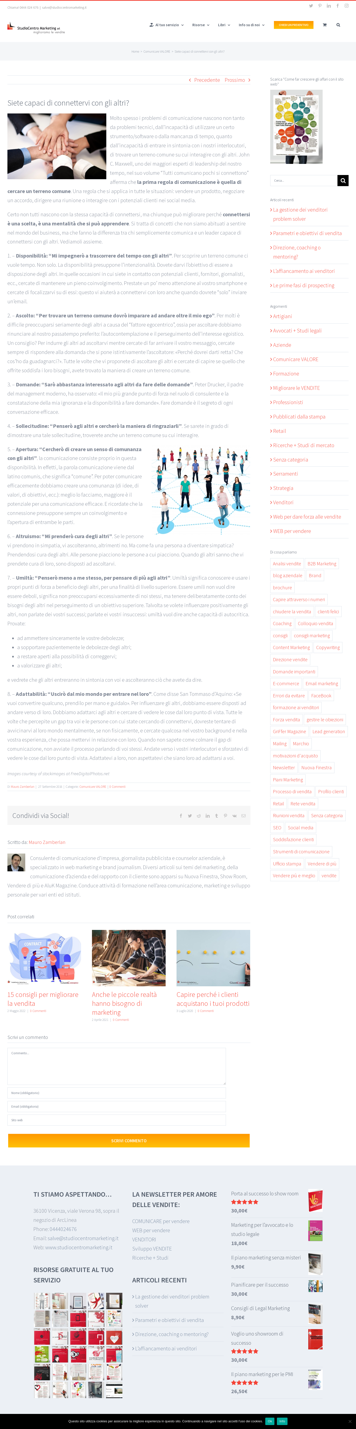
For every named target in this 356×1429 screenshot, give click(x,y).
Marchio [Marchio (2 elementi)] (301, 744)
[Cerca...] (303, 180)
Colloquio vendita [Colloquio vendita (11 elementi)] (315, 623)
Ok (270, 1421)
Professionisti (288, 402)
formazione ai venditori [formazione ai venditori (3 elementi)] (296, 707)
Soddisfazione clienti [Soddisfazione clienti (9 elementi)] (293, 839)
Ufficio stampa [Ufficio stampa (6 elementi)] (287, 864)
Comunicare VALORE (92, 787)
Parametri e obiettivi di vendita (307, 233)
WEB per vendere (292, 531)
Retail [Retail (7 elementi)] (278, 804)
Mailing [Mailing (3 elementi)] (280, 744)
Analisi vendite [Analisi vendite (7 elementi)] (287, 564)
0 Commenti (118, 787)
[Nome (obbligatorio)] (116, 1093)
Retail (279, 430)
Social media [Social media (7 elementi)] (300, 828)
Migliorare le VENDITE (296, 387)
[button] (338, 24)
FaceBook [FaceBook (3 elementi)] (321, 696)
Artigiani (282, 316)
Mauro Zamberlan (22, 787)
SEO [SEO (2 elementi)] (277, 828)
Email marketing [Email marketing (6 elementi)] (322, 683)
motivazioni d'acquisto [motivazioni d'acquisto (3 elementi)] (295, 756)
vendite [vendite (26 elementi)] (329, 876)
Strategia (283, 487)
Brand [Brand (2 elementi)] (315, 575)
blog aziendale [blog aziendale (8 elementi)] (287, 575)
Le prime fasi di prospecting (303, 285)
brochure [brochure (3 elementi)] (282, 588)
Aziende (282, 344)
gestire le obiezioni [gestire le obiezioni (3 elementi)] (325, 720)
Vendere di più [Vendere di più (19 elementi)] (322, 864)
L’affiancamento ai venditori (304, 270)
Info (282, 1421)
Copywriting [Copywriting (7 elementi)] (328, 647)
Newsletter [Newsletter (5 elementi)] (284, 767)
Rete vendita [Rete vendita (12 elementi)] (302, 804)
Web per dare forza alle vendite (307, 516)
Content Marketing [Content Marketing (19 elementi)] (291, 647)
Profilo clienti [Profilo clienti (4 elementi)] (331, 791)
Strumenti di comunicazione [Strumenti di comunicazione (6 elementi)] (301, 852)
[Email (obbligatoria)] (116, 1106)
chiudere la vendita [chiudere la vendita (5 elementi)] (292, 612)
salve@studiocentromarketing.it (64, 7)
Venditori (283, 502)
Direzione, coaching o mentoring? (172, 1334)
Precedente (207, 79)
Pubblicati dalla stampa (299, 416)
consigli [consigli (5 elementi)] (280, 635)
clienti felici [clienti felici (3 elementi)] (328, 612)
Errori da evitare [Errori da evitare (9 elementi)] (289, 696)
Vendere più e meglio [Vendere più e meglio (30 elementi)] (294, 876)
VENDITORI (144, 1239)
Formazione (286, 373)
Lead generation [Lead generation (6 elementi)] (328, 731)
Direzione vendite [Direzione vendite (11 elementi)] (290, 659)
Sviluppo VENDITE (152, 1248)
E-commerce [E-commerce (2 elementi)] (286, 683)
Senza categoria (290, 459)
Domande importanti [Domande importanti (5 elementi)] (294, 672)
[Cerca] (343, 180)
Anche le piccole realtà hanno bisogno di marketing (124, 1003)
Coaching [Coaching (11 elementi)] (282, 623)
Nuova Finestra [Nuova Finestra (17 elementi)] (316, 767)
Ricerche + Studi (150, 1257)
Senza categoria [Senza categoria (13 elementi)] (327, 815)
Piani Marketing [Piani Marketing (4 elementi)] (288, 780)
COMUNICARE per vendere (161, 1221)
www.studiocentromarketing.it (78, 1247)
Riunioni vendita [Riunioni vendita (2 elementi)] (289, 815)
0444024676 (63, 1229)
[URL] (116, 1120)
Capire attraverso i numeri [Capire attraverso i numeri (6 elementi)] (299, 599)
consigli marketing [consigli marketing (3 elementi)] (312, 635)
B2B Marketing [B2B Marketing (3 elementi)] (322, 564)
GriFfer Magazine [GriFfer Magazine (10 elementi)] (289, 731)
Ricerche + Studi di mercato (303, 445)
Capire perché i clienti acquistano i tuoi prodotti (213, 999)
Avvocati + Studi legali (297, 330)
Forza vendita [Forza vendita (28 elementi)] (286, 720)
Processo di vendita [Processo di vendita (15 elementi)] (292, 791)
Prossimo (235, 79)
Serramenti (285, 473)
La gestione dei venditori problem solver (172, 1301)
